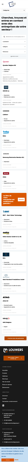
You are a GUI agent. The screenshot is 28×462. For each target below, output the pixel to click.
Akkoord (8, 460)
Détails (16, 459)
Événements (5, 387)
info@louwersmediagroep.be (12, 442)
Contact (4, 398)
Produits (4, 373)
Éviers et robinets (7, 384)
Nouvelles (5, 370)
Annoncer (5, 395)
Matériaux (5, 376)
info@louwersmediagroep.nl (11, 423)
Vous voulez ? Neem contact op (13, 358)
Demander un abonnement (9, 401)
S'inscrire (21, 199)
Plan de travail (6, 381)
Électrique (5, 379)
